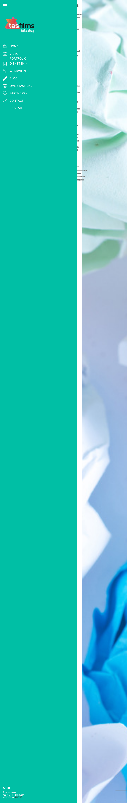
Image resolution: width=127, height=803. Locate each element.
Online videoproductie (52, 300)
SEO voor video (77, 112)
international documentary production (61, 34)
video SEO (73, 122)
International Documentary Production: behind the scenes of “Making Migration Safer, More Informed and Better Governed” (64, 14)
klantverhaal (81, 306)
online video (68, 119)
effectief (62, 569)
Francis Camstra (53, 24)
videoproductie (73, 219)
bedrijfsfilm (82, 565)
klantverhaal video (50, 310)
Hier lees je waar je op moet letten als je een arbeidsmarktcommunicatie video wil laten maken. (64, 470)
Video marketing (49, 115)
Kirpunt (18, 797)
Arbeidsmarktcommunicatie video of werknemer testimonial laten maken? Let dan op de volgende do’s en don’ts (63, 397)
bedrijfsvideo (48, 569)
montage (73, 637)
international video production (57, 37)
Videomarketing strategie (55, 210)
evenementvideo (66, 213)
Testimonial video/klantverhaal (60, 301)
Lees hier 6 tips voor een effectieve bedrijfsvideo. (64, 613)
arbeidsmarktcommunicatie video (59, 420)
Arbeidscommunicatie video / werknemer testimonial (106, 15)
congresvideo (48, 213)
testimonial (68, 310)
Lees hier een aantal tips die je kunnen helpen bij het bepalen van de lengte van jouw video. (64, 540)
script (43, 720)
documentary (47, 31)
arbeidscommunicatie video (56, 417)
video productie (57, 122)
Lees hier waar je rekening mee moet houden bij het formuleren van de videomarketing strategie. (64, 273)
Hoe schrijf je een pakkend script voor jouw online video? (64, 708)
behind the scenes (69, 27)
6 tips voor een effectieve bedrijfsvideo (60, 557)
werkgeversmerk (50, 426)
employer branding (59, 423)
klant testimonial (63, 306)
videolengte (72, 497)
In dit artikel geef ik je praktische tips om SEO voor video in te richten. (64, 169)
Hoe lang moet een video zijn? (63, 486)
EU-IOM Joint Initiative (69, 31)
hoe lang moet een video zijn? (62, 495)
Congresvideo (77, 206)
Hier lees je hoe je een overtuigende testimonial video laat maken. (65, 377)
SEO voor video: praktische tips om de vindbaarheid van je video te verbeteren (65, 105)
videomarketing (49, 216)
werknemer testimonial (74, 426)
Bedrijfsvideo (77, 296)
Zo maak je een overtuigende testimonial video (62, 291)
